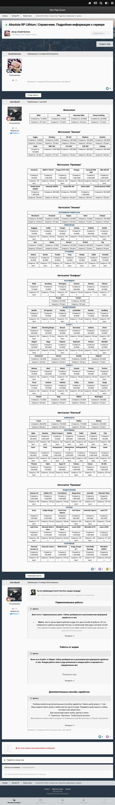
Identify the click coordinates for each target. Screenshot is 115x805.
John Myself (15, 102)
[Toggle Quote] (31, 609)
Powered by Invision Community (57, 794)
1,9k (14, 128)
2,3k (14, 80)
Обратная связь (57, 789)
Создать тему (104, 44)
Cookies (68, 789)
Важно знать (31, 35)
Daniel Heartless (60, 591)
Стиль (47, 789)
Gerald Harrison (23, 32)
